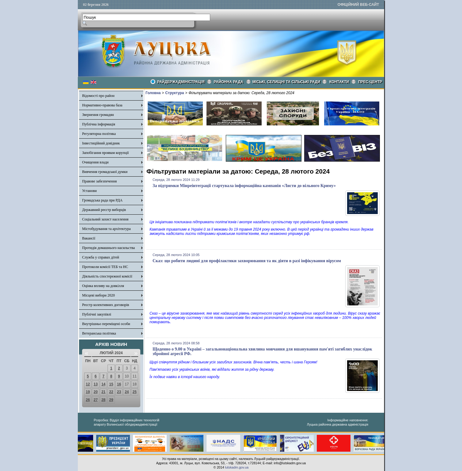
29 (111, 400)
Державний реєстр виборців (104, 210)
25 (135, 392)
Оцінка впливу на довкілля (103, 286)
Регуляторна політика (99, 134)
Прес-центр (370, 82)
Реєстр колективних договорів (105, 305)
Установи (89, 191)
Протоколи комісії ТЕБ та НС (105, 267)
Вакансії (88, 238)
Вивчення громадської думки (104, 172)
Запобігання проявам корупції (105, 153)
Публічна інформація (98, 124)
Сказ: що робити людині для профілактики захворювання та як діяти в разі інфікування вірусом (247, 260)
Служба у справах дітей (100, 257)
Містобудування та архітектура (106, 229)
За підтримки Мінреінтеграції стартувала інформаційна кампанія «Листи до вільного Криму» (244, 185)
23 (119, 392)
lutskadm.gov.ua (236, 467)
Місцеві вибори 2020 (98, 295)
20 (95, 392)
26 (88, 400)
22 (111, 392)
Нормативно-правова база (102, 105)
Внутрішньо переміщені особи (106, 324)
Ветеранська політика (99, 333)
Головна (153, 93)
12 (88, 384)
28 (103, 400)
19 (88, 392)
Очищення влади (95, 162)
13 (95, 384)
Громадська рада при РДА (102, 200)
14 (103, 384)
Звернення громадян (98, 115)
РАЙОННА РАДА (228, 82)
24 (127, 392)
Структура (174, 93)
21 (103, 392)
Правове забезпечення (99, 181)
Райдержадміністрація (181, 82)
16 (119, 384)
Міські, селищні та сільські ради (286, 82)
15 (111, 384)
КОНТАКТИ (339, 82)
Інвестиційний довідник (101, 143)
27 (95, 400)
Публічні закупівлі (96, 314)
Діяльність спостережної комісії (107, 276)
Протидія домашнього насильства (108, 248)
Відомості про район (98, 96)
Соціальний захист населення (105, 219)
